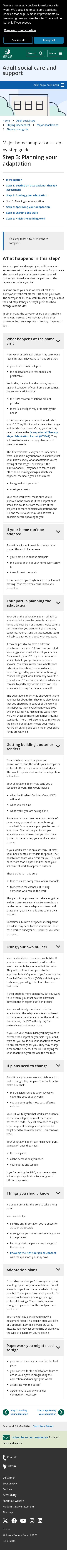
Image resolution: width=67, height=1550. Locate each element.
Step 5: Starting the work (22, 212)
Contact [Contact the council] (11, 1457)
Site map (8, 1512)
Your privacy (10, 1483)
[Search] (35, 53)
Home (6, 120)
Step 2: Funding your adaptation (26, 195)
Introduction (14, 179)
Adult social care (25, 120)
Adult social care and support (29, 70)
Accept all (49, 40)
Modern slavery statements (18, 1506)
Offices (12, 1465)
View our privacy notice (20, 30)
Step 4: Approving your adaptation (28, 207)
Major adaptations (47, 125)
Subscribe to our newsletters (30, 1437)
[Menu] (56, 53)
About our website (13, 1500)
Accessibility (9, 1495)
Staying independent (18, 125)
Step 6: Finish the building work (25, 218)
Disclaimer (9, 1477)
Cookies (7, 1489)
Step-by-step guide (17, 129)
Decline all (18, 40)
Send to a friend (43, 1426)
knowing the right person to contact (33, 1253)
